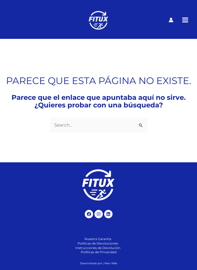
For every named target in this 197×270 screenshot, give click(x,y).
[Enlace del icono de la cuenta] (171, 20)
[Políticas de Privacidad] (98, 252)
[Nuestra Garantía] (98, 239)
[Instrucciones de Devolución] (98, 248)
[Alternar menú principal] (185, 20)
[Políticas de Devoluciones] (97, 243)
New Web (110, 263)
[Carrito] (8, 20)
